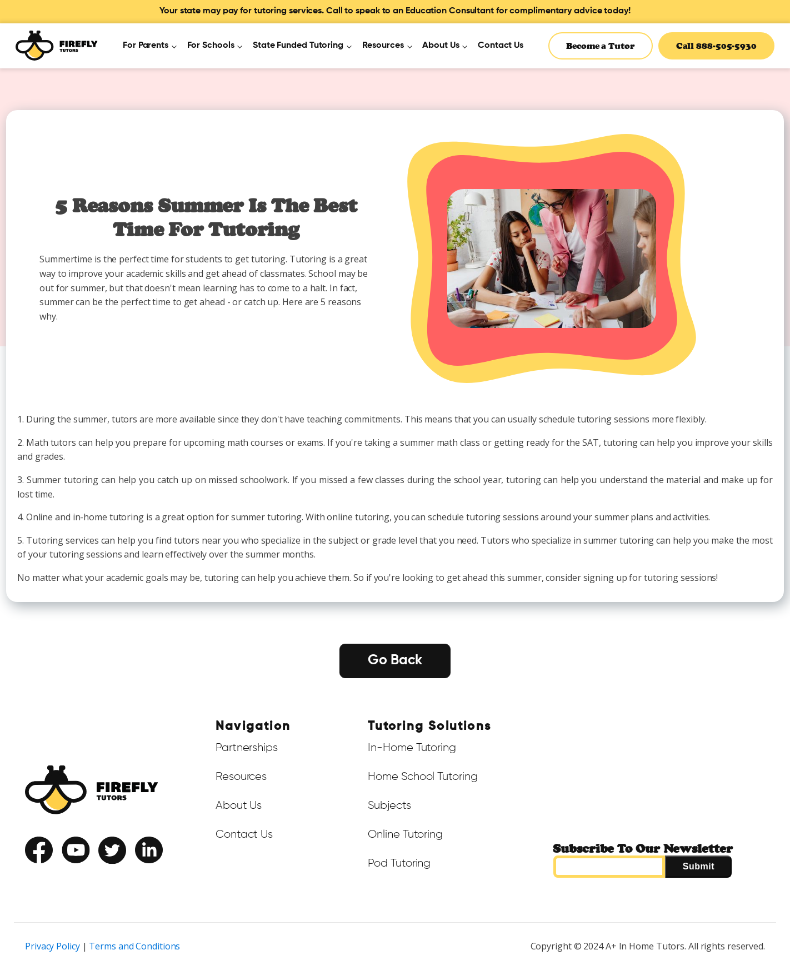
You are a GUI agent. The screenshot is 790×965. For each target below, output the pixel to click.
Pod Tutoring (399, 863)
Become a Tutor (600, 46)
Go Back (395, 661)
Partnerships (247, 747)
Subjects (389, 805)
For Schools (210, 45)
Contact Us (500, 45)
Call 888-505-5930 (716, 46)
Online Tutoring (405, 834)
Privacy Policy (107, 873)
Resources (383, 45)
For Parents (145, 45)
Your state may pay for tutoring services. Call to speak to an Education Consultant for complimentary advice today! (395, 11)
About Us (440, 45)
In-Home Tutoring (412, 747)
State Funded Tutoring (298, 45)
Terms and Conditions (134, 946)
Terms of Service (50, 873)
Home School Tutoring (422, 776)
